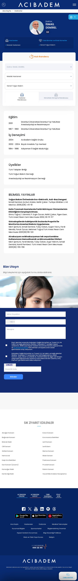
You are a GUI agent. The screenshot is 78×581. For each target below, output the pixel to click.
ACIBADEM (21, 495)
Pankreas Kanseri (49, 460)
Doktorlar (42, 523)
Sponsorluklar (36, 528)
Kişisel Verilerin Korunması (27, 532)
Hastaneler (28, 523)
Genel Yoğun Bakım (47, 45)
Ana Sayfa (14, 523)
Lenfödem (46, 446)
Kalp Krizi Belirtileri (9, 460)
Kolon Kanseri (48, 433)
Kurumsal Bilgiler (18, 528)
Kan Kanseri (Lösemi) (10, 465)
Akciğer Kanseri (8, 433)
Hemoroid (6, 455)
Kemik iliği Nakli (8, 474)
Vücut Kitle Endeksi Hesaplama (55, 474)
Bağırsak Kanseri (8, 437)
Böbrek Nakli (7, 442)
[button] (10, 321)
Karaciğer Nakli (8, 469)
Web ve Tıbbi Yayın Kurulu (33, 536)
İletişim (51, 536)
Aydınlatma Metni (21, 348)
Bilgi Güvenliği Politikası (52, 532)
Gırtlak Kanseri (7, 451)
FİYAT (58, 495)
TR (75, 17)
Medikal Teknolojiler (59, 523)
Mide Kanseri (48, 455)
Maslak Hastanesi (13, 45)
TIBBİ (47, 495)
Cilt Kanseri (6, 446)
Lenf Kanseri (47, 442)
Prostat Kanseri (48, 465)
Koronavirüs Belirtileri (51, 437)
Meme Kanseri (48, 451)
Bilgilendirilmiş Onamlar (57, 528)
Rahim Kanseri (48, 469)
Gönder (13, 377)
